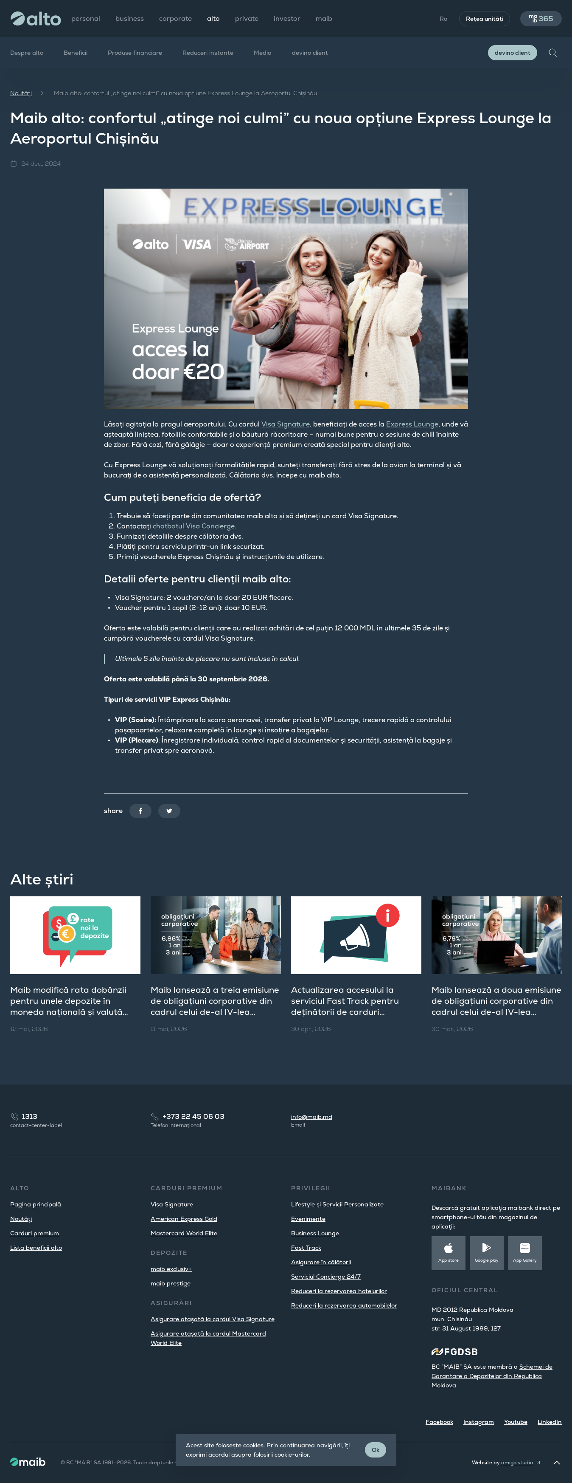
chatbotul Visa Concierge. (194, 526)
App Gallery (525, 1260)
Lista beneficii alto (36, 1247)
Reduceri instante (207, 52)
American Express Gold (184, 1219)
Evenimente (308, 1219)
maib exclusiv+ (171, 1269)
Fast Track (306, 1247)
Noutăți (21, 93)
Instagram (478, 1422)
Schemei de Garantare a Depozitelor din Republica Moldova (492, 1376)
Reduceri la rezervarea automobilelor (344, 1305)
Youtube (515, 1422)
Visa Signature (172, 1204)
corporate (175, 18)
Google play (487, 1260)
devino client (310, 52)
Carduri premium (34, 1233)
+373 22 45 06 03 (193, 1116)
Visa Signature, (286, 424)
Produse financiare (135, 52)
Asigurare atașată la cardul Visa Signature (213, 1319)
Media (263, 52)
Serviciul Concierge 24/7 (326, 1276)
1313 (29, 1116)
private (246, 18)
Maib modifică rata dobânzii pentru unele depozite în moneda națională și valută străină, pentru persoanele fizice (68, 1012)
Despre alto (26, 52)
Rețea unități (484, 19)
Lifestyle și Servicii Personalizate (337, 1204)
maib (324, 18)
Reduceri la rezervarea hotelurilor (339, 1291)
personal (85, 18)
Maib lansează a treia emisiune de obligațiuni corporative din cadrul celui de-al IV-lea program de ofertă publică (215, 1006)
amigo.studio (517, 1462)
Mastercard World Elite (184, 1233)
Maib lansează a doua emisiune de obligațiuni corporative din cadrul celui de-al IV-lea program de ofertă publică (496, 1006)
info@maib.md (311, 1117)
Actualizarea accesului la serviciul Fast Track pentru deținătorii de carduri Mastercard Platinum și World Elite (353, 1012)
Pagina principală (35, 1204)
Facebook (439, 1422)
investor (287, 18)
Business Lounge (315, 1233)
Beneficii (75, 52)
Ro (443, 19)
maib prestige (171, 1283)
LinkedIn (550, 1422)
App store (448, 1260)
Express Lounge (412, 424)
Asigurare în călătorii (321, 1262)
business (129, 18)
